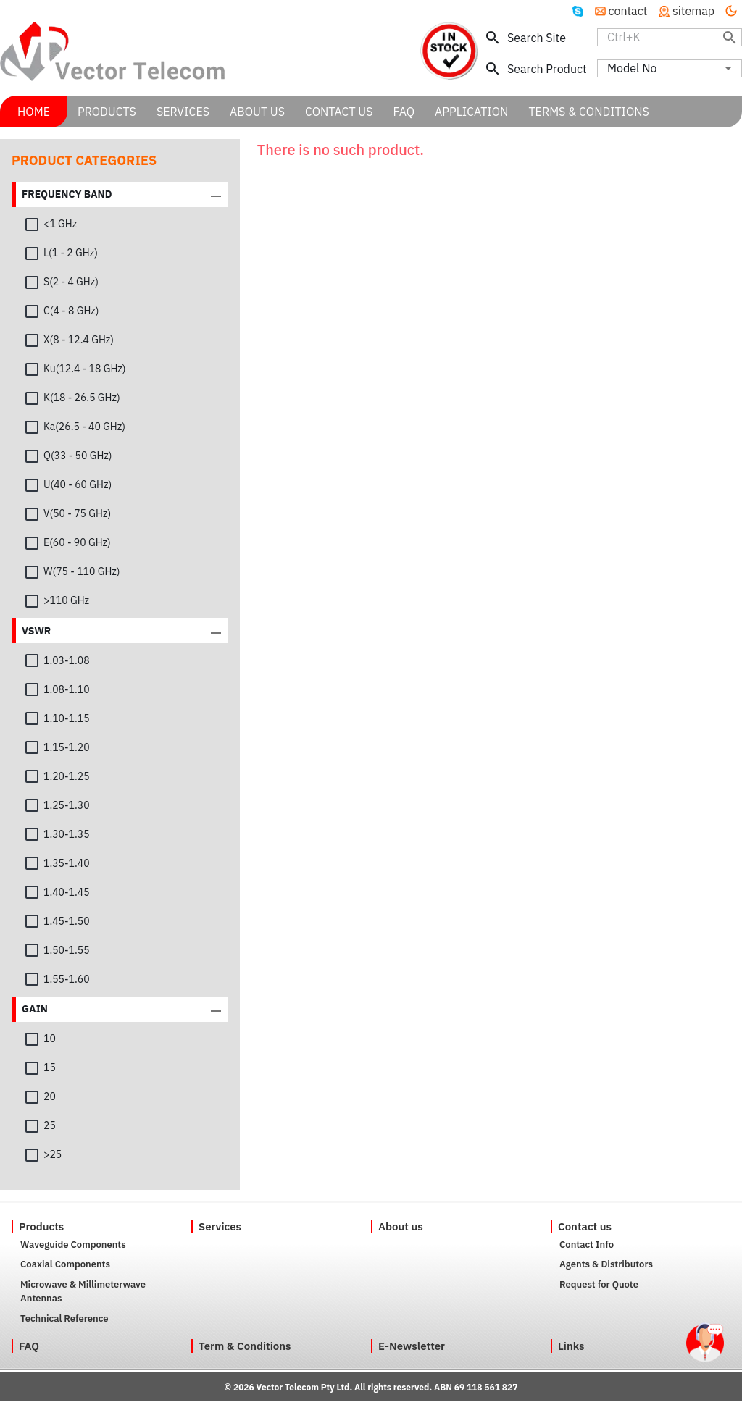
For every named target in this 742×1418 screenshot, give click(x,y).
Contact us (585, 1226)
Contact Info (586, 1244)
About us (400, 1226)
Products (41, 1226)
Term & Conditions (245, 1346)
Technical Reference (64, 1318)
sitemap (686, 11)
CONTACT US (339, 111)
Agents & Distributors (606, 1264)
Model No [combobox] (631, 68)
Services (220, 1226)
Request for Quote (598, 1284)
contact (621, 11)
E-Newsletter (411, 1346)
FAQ (29, 1346)
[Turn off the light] (731, 11)
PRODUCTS (107, 111)
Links (571, 1346)
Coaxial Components (65, 1264)
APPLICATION (471, 111)
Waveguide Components (73, 1244)
